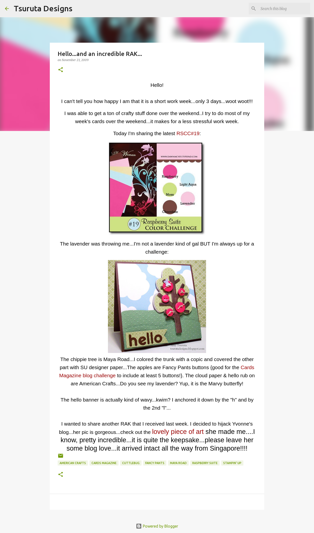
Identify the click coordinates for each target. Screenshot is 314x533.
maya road (178, 463)
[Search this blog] (284, 8)
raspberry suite (205, 463)
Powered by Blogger (157, 526)
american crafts (73, 463)
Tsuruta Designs (43, 8)
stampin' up (232, 463)
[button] (61, 70)
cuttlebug (131, 463)
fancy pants (154, 463)
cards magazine (104, 463)
